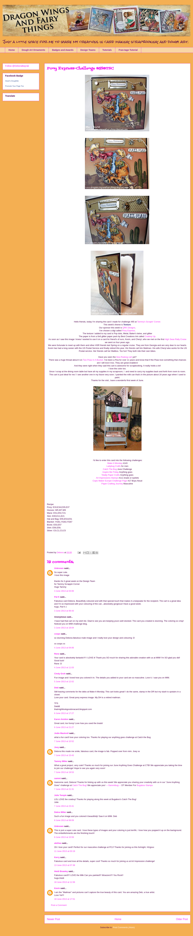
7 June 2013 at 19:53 (64, 772)
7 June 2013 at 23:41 (64, 806)
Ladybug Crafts (113, 466)
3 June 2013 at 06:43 (64, 611)
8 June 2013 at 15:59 (64, 837)
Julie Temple (60, 795)
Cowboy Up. (150, 336)
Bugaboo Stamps (145, 785)
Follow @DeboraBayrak (17, 66)
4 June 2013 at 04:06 (64, 647)
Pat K (57, 597)
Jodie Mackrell (61, 733)
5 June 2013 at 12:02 (64, 681)
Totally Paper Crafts (110, 475)
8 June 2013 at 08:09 (64, 820)
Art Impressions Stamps (107, 478)
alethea (57, 843)
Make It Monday (114, 463)
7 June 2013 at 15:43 (64, 755)
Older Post (182, 919)
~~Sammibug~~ (113, 785)
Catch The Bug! (79, 785)
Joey (56, 747)
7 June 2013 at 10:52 (64, 741)
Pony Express (128, 330)
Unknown (59, 568)
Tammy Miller (60, 761)
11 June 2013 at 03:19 (64, 851)
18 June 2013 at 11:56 (64, 882)
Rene (56, 654)
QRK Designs (129, 327)
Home (12, 50)
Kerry (57, 857)
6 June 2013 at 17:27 (64, 713)
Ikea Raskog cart (124, 357)
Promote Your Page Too (14, 86)
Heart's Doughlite (12, 81)
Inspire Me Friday (110, 472)
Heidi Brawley (61, 871)
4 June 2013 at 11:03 (64, 667)
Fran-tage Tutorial (128, 50)
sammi (57, 778)
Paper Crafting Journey (112, 483)
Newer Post (53, 919)
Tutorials (107, 50)
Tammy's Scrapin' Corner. (149, 321)
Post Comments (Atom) (124, 927)
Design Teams (88, 50)
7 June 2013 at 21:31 (64, 789)
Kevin (57, 888)
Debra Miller (60, 812)
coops (57, 634)
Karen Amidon (61, 719)
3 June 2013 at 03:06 (64, 591)
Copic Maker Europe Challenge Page (110, 481)
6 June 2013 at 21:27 (64, 727)
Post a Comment (59, 905)
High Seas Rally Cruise (175, 339)
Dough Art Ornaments (33, 50)
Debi (56, 687)
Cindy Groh (60, 673)
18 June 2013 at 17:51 (64, 899)
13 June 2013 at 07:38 (64, 865)
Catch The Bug (110, 469)
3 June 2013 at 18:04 (64, 627)
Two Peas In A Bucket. (93, 360)
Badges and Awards (63, 50)
